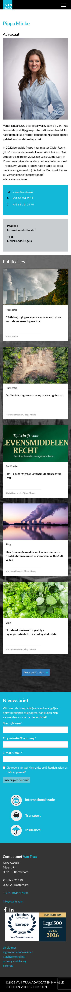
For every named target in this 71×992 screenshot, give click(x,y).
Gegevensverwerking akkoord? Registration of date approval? (35, 770)
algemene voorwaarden (18, 952)
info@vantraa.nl (13, 901)
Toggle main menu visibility (63, 5)
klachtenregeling (14, 956)
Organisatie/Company (19, 738)
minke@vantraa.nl (22, 192)
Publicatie (11, 309)
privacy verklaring (14, 961)
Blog (8, 544)
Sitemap (8, 965)
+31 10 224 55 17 (22, 198)
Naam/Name (13, 723)
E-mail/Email (12, 752)
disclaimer (9, 947)
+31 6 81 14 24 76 (23, 204)
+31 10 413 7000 (16, 893)
